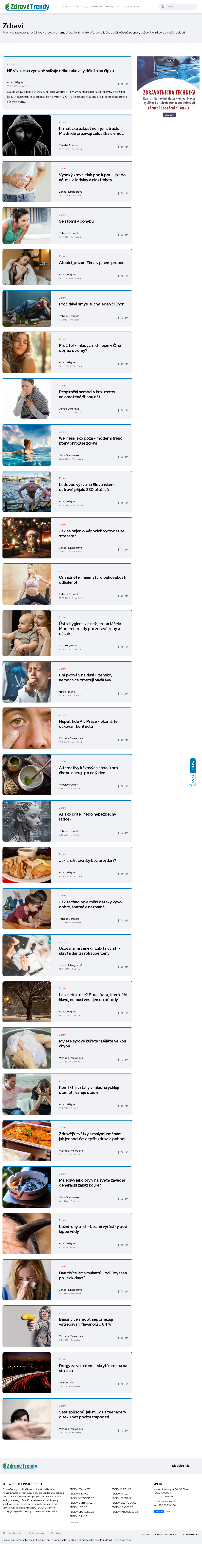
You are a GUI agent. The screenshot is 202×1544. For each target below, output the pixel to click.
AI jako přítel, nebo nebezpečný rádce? (88, 817)
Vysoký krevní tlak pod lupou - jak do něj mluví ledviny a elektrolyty (92, 177)
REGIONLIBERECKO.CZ (82, 1511)
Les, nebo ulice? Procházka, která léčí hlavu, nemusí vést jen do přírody (93, 997)
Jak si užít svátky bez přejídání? (88, 860)
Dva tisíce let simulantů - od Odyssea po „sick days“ (84, 1276)
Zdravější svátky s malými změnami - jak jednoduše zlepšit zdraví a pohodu (93, 1136)
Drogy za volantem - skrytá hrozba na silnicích (91, 1368)
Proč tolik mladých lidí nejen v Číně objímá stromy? (90, 348)
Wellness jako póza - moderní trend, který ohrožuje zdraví (91, 441)
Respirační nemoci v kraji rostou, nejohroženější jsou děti (88, 394)
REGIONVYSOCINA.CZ (82, 1498)
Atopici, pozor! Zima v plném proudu (92, 262)
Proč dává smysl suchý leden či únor (91, 304)
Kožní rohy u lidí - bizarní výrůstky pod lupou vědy (89, 1229)
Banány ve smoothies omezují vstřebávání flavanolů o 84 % (86, 1322)
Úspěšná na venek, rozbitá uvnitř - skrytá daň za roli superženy (90, 951)
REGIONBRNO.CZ (79, 1493)
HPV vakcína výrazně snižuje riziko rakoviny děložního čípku (60, 70)
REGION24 (42, 1507)
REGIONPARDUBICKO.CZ (125, 1511)
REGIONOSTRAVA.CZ (81, 1502)
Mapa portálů (75, 1522)
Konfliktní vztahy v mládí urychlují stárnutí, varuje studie (89, 1090)
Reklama (168, 1511)
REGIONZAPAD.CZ (121, 1498)
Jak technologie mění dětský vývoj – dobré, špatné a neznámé (92, 905)
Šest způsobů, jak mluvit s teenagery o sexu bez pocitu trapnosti (93, 1415)
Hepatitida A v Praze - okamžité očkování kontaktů (88, 724)
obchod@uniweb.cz (167, 1501)
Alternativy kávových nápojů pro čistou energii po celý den (88, 770)
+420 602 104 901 (167, 1505)
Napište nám (159, 1511)
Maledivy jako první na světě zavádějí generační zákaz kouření (92, 1183)
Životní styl (81, 6)
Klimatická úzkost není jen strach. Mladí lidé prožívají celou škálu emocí (92, 131)
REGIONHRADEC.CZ (122, 1507)
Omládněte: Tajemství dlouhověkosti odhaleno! (93, 580)
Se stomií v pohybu (76, 221)
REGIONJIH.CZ (120, 1493)
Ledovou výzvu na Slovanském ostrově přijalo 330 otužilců (87, 487)
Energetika (112, 6)
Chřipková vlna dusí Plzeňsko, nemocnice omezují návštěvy (86, 678)
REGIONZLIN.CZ (78, 1516)
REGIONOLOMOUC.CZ (124, 1502)
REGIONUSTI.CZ (78, 1507)
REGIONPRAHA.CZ (80, 1489)
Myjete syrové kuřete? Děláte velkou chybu (93, 1044)
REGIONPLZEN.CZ (121, 1489)
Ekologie (97, 6)
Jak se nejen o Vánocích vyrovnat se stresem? (92, 534)
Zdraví (66, 6)
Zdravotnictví (131, 6)
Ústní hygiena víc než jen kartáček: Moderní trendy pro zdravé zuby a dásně (90, 628)
